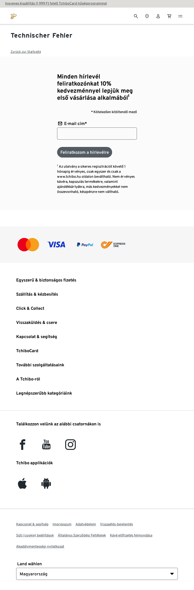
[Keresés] (135, 15)
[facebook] (22, 447)
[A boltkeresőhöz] (147, 15)
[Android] (46, 486)
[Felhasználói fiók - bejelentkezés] (158, 15)
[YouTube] (46, 447)
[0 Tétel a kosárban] (169, 15)
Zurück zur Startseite (26, 52)
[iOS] (22, 486)
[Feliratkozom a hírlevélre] (84, 152)
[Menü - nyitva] (180, 15)
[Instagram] (70, 447)
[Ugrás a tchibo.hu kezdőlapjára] (13, 15)
